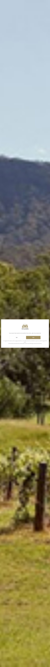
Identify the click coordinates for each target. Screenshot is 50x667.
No (17, 337)
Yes (33, 337)
